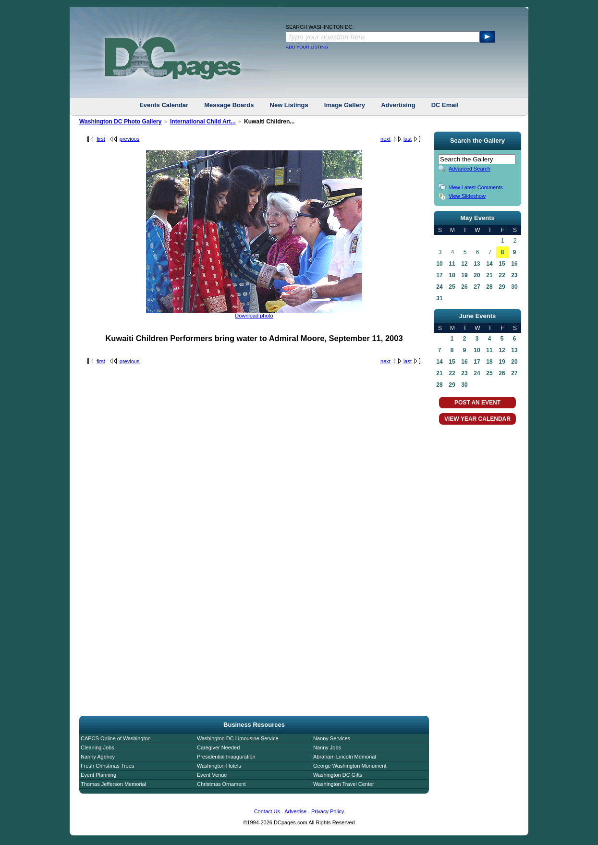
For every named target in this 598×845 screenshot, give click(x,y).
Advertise (295, 811)
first (101, 139)
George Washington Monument (349, 766)
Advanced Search (469, 168)
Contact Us (267, 811)
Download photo (254, 315)
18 (452, 275)
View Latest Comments (476, 187)
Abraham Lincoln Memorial (344, 756)
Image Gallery (344, 105)
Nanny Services (331, 738)
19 (464, 275)
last (407, 139)
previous (130, 139)
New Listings (289, 105)
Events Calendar (163, 105)
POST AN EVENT (477, 402)
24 (439, 286)
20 (477, 275)
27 (477, 286)
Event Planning (98, 775)
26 (464, 286)
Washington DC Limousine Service (238, 738)
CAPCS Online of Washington (116, 738)
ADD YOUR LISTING (307, 47)
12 (464, 263)
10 (439, 263)
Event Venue (212, 775)
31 (439, 298)
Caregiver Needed (218, 747)
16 (514, 263)
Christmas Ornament (221, 784)
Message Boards (229, 105)
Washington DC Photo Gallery (120, 121)
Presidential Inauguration (226, 756)
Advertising (398, 105)
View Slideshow (467, 196)
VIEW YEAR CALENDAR (477, 419)
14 (489, 263)
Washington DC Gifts (337, 775)
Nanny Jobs (327, 747)
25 (452, 286)
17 (439, 275)
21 (489, 275)
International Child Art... (203, 121)
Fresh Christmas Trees (107, 766)
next (385, 139)
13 (477, 263)
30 (514, 286)
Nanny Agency (98, 756)
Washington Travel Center (343, 784)
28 (489, 286)
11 (452, 263)
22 (502, 275)
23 (514, 275)
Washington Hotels (219, 766)
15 (502, 263)
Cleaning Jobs (97, 747)
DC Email (445, 105)
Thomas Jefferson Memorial (113, 784)
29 (502, 286)
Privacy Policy (327, 811)
